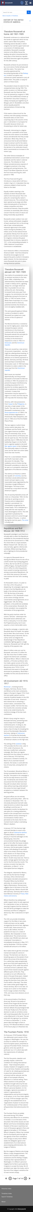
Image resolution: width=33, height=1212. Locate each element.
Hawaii (10, 404)
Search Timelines (7, 1196)
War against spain (10, 446)
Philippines (21, 404)
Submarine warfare (20, 832)
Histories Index (6, 1188)
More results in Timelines (10, 16)
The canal (25, 520)
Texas (23, 894)
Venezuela (8, 343)
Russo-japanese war (11, 412)
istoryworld (6, 3)
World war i (7, 687)
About (3, 1201)
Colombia (18, 476)
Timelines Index (6, 1193)
